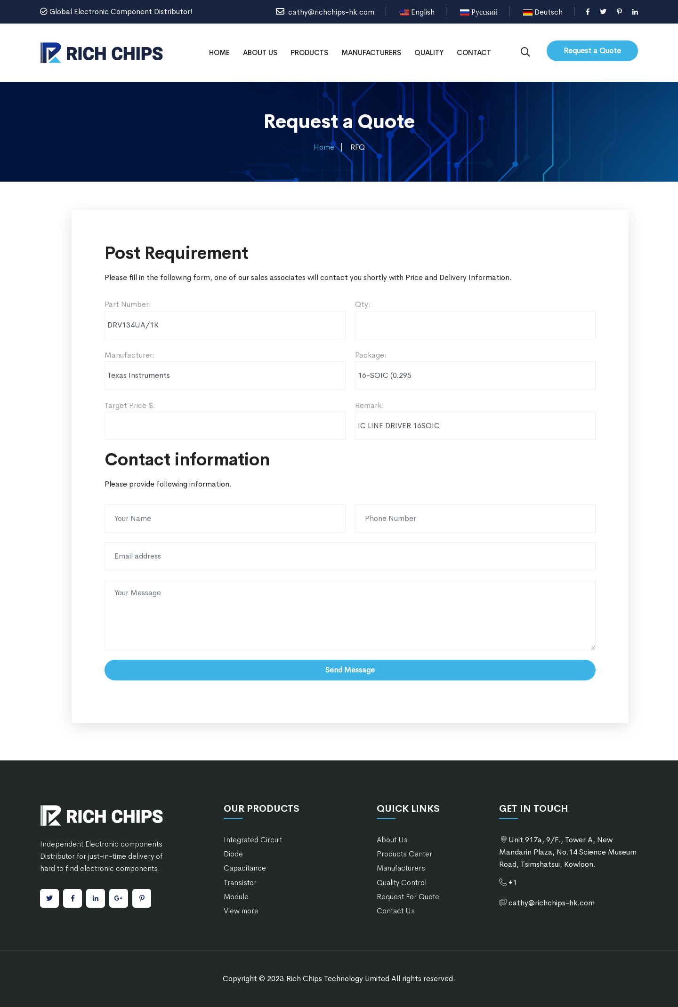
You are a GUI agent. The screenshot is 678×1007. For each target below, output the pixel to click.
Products (309, 52)
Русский (479, 12)
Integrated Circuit (253, 840)
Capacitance (245, 868)
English (417, 12)
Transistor (240, 882)
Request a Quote (592, 51)
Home (219, 52)
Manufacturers (371, 52)
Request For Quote (408, 897)
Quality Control (402, 882)
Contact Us (396, 911)
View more (241, 911)
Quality (429, 52)
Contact (474, 52)
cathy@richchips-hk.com (325, 12)
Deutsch (543, 12)
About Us (260, 52)
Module (236, 897)
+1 (512, 882)
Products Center (404, 854)
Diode (233, 854)
